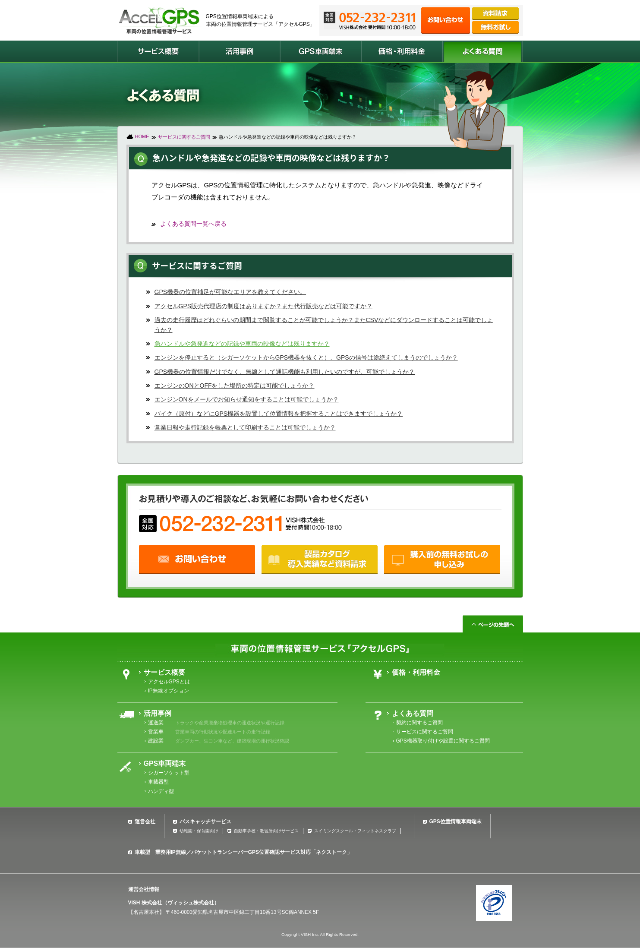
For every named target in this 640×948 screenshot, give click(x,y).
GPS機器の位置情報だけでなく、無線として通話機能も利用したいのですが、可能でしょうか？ (284, 371)
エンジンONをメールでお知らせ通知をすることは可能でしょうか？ (246, 399)
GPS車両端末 (165, 763)
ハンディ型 (161, 791)
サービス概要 (164, 672)
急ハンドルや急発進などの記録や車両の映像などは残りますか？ (242, 343)
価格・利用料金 (416, 672)
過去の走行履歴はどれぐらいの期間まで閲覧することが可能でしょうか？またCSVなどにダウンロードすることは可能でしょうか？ (323, 324)
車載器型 (158, 782)
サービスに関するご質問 (184, 136)
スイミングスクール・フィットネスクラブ (355, 830)
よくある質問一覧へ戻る (193, 223)
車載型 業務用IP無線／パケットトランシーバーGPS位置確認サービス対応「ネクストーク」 (243, 852)
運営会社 (145, 821)
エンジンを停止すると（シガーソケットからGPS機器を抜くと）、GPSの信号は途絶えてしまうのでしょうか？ (306, 357)
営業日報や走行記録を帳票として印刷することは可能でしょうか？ (245, 427)
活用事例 (157, 713)
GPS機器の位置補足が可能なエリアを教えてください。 (230, 291)
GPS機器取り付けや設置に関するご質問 (443, 741)
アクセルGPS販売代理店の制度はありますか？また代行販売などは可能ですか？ (263, 306)
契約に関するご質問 (419, 723)
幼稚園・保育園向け (199, 830)
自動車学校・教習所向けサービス (266, 830)
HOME (142, 136)
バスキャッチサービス (205, 821)
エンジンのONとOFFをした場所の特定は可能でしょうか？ (234, 385)
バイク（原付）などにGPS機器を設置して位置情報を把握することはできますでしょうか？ (278, 413)
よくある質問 (412, 713)
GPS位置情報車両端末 (455, 821)
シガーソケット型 (168, 773)
